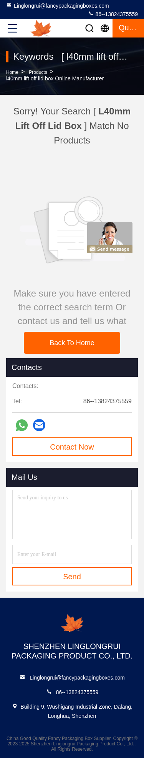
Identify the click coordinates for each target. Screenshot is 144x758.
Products (38, 72)
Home (12, 72)
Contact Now (72, 447)
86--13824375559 (113, 13)
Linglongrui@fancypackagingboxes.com (57, 5)
